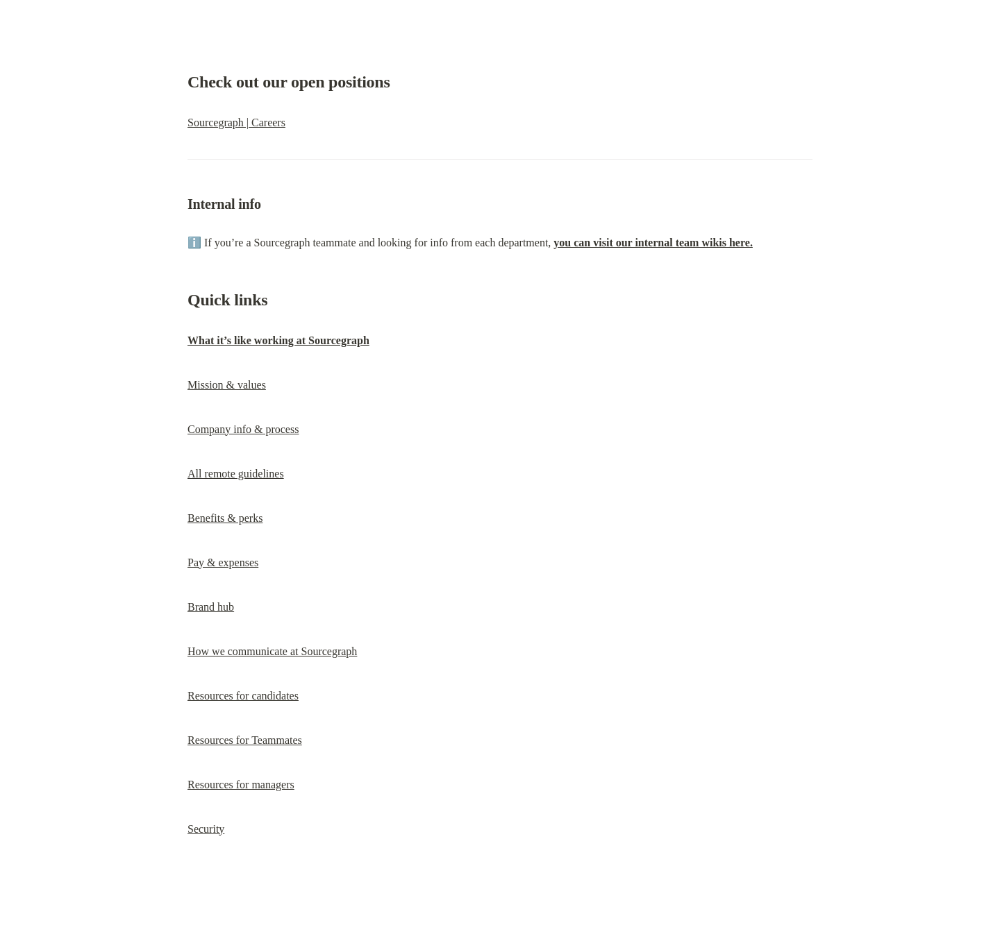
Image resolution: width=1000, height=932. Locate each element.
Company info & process (243, 429)
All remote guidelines (236, 474)
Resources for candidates (243, 696)
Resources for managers (241, 784)
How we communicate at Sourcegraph (272, 651)
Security (206, 829)
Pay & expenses (223, 562)
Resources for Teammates (245, 740)
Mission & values (227, 385)
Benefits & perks (225, 518)
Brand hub (211, 607)
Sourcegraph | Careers (236, 122)
